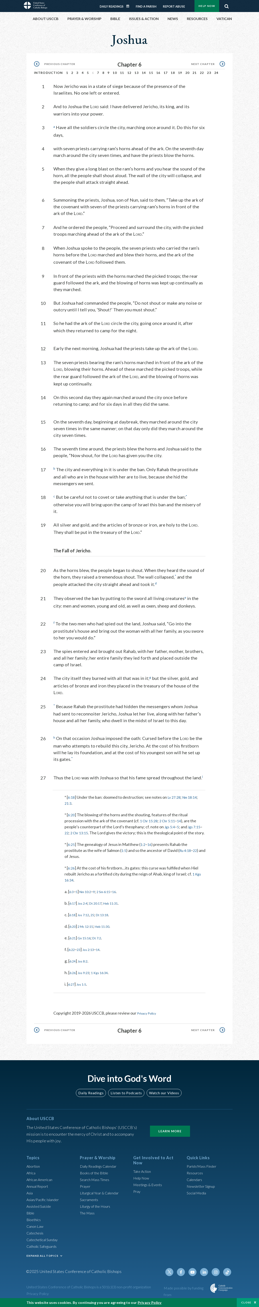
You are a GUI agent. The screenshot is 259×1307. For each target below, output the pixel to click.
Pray (137, 1192)
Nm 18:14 (193, 796)
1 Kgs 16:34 (105, 977)
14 (144, 73)
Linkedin (206, 1273)
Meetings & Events (149, 1186)
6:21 (73, 942)
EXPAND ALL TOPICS (42, 1257)
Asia (30, 1194)
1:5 (124, 855)
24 (216, 73)
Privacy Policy (149, 1017)
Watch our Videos (162, 1094)
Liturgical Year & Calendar (102, 1194)
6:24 (73, 965)
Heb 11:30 (109, 931)
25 (97, 919)
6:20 (72, 813)
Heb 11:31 (119, 908)
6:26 (72, 872)
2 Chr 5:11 (171, 819)
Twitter (174, 1273)
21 (194, 73)
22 (202, 73)
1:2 (144, 849)
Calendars (195, 1180)
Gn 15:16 (87, 942)
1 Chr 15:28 (150, 819)
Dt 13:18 (108, 919)
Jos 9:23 (86, 977)
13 (136, 73)
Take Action (143, 1172)
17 (166, 73)
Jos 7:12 (86, 919)
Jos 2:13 (92, 954)
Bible (31, 1214)
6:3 (72, 896)
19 (180, 73)
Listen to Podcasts (126, 1094)
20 (187, 73)
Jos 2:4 (85, 908)
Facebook (185, 1273)
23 (209, 73)
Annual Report (38, 1187)
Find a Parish (146, 6)
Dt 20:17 (100, 908)
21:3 (68, 802)
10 (115, 73)
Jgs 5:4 (170, 825)
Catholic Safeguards (43, 1247)
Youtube (196, 1273)
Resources (196, 1174)
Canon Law (35, 1227)
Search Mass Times (96, 1180)
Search (226, 5)
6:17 (73, 908)
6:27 (72, 989)
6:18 (72, 796)
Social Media (198, 1194)
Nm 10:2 (88, 896)
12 (129, 73)
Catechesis (36, 1234)
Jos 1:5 (84, 989)
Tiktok (228, 1273)
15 (151, 73)
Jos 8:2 (85, 965)
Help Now (206, 6)
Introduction (48, 73)
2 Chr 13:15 (91, 831)
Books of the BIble (95, 1174)
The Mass (88, 1214)
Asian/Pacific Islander (44, 1200)
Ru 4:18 (186, 855)
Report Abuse (174, 6)
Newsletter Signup (203, 1187)
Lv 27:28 (175, 796)
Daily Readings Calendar (129, 6)
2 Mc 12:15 (89, 931)
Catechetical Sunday (44, 1240)
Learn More (170, 1132)
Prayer (86, 1187)
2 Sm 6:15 (110, 896)
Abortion (34, 1167)
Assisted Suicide (40, 1207)
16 (158, 73)
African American (41, 1180)
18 (173, 73)
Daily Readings (111, 6)
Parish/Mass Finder (203, 1167)
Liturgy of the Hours (97, 1207)
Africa (31, 1174)
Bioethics (34, 1220)
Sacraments (90, 1200)
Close (246, 1302)
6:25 (72, 849)
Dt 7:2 (102, 942)
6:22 (72, 954)
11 (122, 73)
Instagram (217, 1273)
